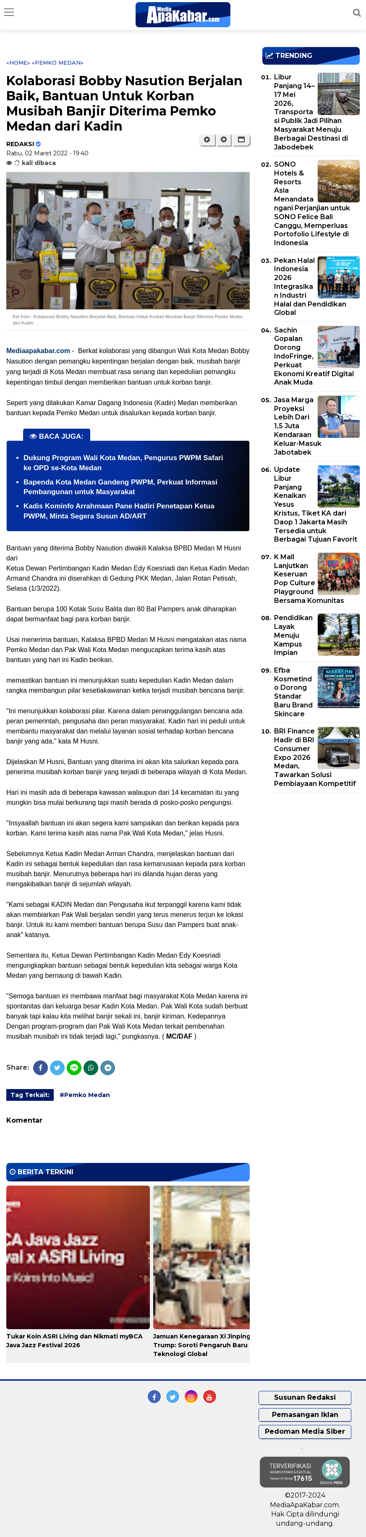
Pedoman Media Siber (305, 1431)
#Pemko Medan (85, 1095)
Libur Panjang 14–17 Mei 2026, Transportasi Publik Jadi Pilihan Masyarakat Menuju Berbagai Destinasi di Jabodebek (311, 112)
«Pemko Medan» (58, 62)
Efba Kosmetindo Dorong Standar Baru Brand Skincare (293, 692)
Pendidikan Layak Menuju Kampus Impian (293, 635)
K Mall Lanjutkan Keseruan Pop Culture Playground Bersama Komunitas (309, 579)
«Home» (18, 62)
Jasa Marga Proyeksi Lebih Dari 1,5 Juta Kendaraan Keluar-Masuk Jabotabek (298, 426)
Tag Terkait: (30, 1095)
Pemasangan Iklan (305, 1415)
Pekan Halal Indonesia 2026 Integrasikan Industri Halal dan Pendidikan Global (310, 287)
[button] (241, 140)
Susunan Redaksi (305, 1397)
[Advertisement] (314, 848)
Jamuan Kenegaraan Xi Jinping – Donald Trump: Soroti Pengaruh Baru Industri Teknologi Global (216, 1345)
